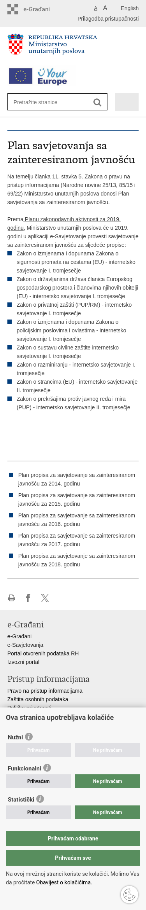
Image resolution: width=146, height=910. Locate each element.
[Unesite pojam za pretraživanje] (42, 102)
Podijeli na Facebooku (28, 598)
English (130, 8)
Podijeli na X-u (45, 598)
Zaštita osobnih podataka (37, 699)
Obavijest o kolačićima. (63, 882)
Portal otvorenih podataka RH (43, 653)
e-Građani (19, 636)
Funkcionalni (24, 768)
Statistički (21, 799)
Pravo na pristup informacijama (45, 691)
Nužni (15, 737)
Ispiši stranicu (11, 598)
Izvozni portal (23, 662)
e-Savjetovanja (25, 645)
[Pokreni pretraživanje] (97, 102)
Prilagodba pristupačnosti (108, 19)
